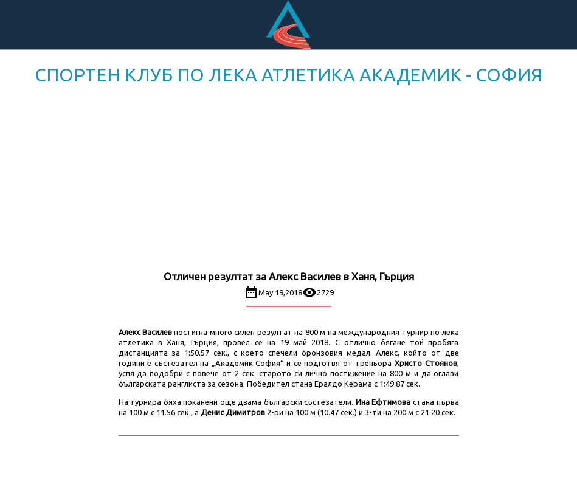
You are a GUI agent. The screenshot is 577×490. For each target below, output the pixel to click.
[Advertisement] (288, 180)
